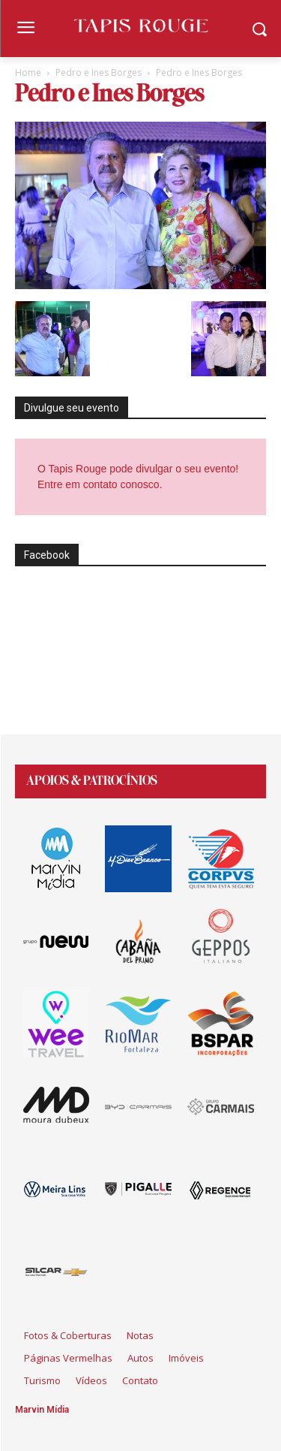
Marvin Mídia (42, 1409)
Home (28, 72)
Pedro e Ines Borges (98, 72)
